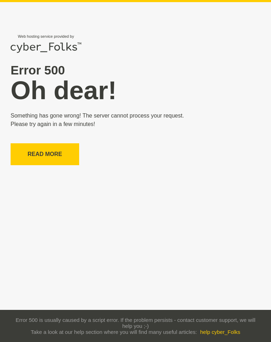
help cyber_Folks (220, 332)
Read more (45, 154)
